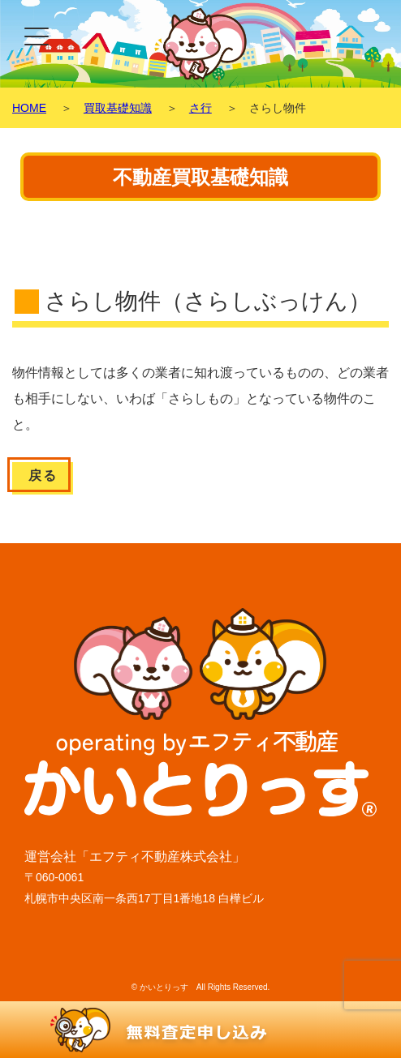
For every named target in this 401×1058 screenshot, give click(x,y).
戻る (42, 475)
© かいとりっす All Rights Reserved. (201, 987)
